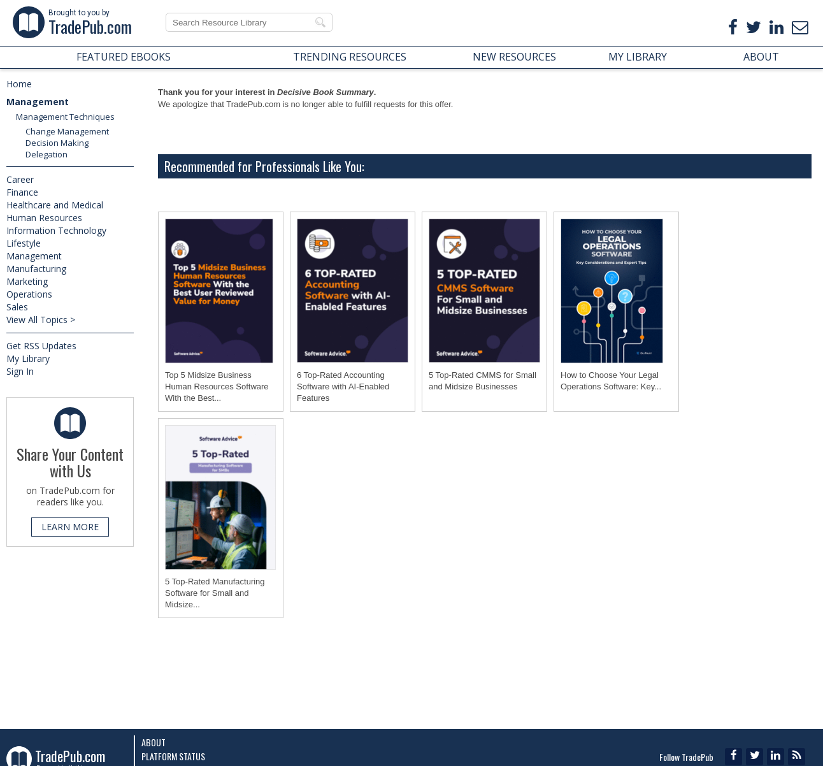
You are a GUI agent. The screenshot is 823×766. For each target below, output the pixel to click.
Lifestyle (23, 243)
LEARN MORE (70, 527)
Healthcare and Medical (54, 205)
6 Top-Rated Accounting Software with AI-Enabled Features (343, 386)
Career (20, 179)
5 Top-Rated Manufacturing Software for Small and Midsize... (215, 593)
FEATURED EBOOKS (123, 57)
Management (37, 102)
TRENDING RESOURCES (349, 57)
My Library (28, 358)
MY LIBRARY (637, 57)
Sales (17, 307)
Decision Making (57, 142)
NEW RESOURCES (514, 57)
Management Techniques (65, 116)
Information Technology (56, 230)
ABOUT (761, 57)
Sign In (20, 371)
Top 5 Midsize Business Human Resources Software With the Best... (217, 386)
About (153, 742)
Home (19, 84)
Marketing (27, 281)
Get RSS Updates (41, 346)
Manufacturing (36, 269)
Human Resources (44, 218)
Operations (29, 294)
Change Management (67, 131)
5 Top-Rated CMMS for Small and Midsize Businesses (482, 380)
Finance (22, 192)
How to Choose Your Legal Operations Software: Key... (611, 380)
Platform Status (173, 756)
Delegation (46, 154)
